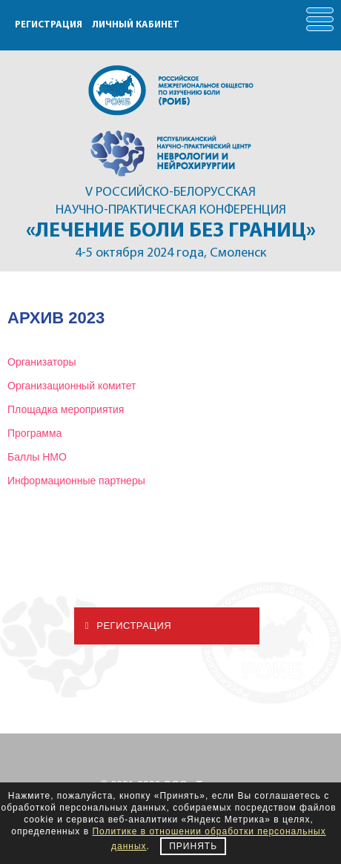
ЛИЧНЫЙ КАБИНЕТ (135, 25)
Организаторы (41, 362)
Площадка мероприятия (65, 409)
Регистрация (128, 625)
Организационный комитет (71, 386)
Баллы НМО (37, 457)
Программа (34, 433)
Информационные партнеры (76, 481)
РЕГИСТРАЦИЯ (48, 25)
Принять (193, 846)
